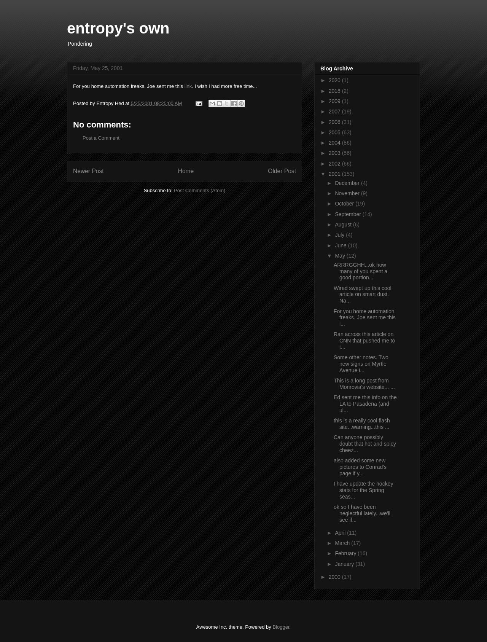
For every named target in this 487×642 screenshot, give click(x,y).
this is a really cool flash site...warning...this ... (362, 423)
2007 (335, 111)
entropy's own (118, 28)
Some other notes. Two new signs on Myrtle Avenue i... (361, 363)
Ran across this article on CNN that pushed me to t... (364, 340)
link (188, 86)
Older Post (282, 171)
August (344, 224)
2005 (335, 132)
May (340, 256)
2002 (335, 164)
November (348, 193)
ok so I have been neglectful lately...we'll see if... (362, 513)
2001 (335, 174)
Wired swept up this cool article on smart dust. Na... (363, 294)
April (341, 533)
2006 (335, 122)
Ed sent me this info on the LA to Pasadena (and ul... (365, 403)
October (345, 204)
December (348, 183)
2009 (335, 101)
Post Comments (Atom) (199, 190)
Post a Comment (101, 138)
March (343, 543)
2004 (335, 143)
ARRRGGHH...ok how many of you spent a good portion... (360, 271)
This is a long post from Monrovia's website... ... (364, 384)
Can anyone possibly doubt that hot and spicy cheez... (365, 443)
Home (186, 171)
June (341, 245)
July (340, 235)
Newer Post (88, 171)
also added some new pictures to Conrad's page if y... (360, 466)
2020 (335, 80)
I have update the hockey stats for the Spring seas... (363, 490)
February (346, 553)
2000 (335, 577)
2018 (335, 91)
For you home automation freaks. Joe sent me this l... (365, 317)
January (345, 564)
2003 (335, 153)
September (348, 214)
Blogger (280, 627)
